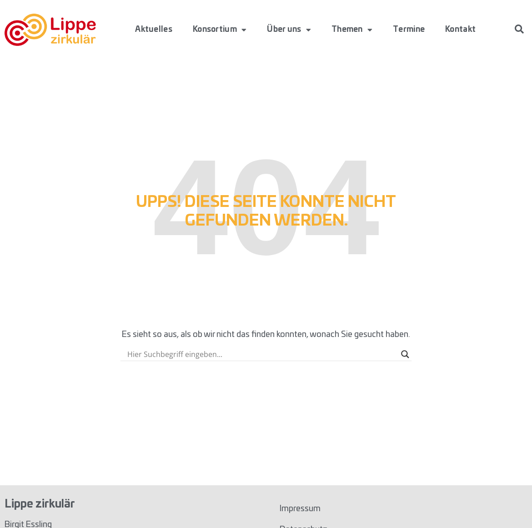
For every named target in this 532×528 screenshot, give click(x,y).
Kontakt (460, 29)
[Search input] (261, 354)
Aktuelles (153, 29)
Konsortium (219, 29)
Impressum (300, 509)
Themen (351, 29)
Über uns (289, 29)
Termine (409, 29)
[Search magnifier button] (405, 354)
